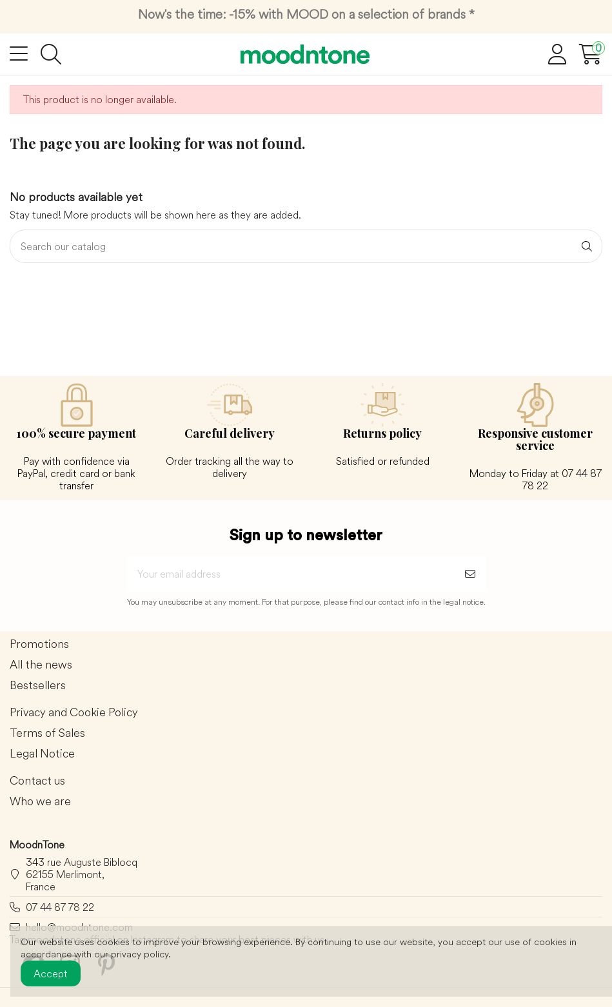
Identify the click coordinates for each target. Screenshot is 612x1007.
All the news (41, 665)
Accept (51, 973)
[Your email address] (291, 574)
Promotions (39, 644)
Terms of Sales (47, 733)
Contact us (37, 781)
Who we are (40, 801)
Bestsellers (38, 685)
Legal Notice (42, 754)
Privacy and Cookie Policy (74, 712)
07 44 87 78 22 (60, 907)
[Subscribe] (470, 574)
